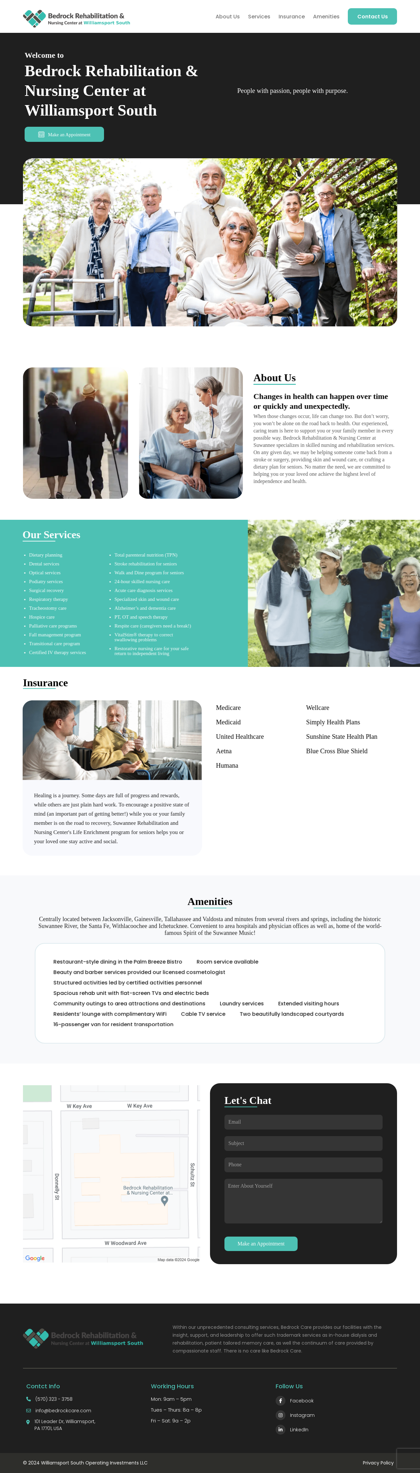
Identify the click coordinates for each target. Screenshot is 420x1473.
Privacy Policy (378, 1463)
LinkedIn (292, 1430)
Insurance (292, 16)
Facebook (295, 1401)
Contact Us (372, 16)
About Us (228, 16)
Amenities (326, 16)
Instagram (295, 1415)
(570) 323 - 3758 (54, 1399)
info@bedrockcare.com (63, 1410)
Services (259, 16)
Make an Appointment (64, 134)
